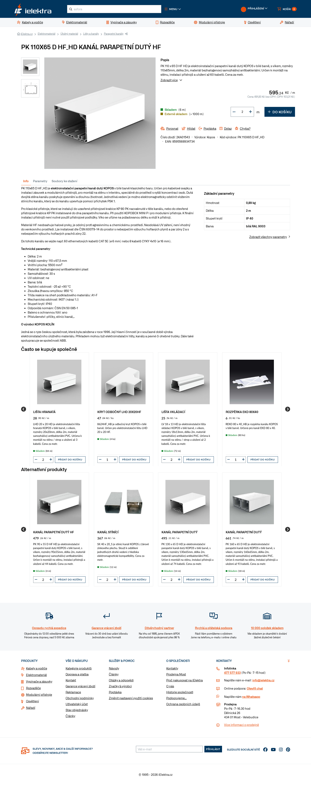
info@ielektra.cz (263, 680)
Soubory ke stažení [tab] (64, 181)
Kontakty (172, 668)
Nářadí (30, 707)
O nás (170, 686)
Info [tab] (25, 181)
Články (70, 715)
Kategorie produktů (79, 668)
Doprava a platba (77, 674)
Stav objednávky (77, 710)
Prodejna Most (176, 674)
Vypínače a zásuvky (39, 681)
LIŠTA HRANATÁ (44, 411)
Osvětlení (32, 701)
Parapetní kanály (113, 33)
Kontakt (71, 680)
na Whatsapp (251, 696)
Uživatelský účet (77, 704)
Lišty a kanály (91, 33)
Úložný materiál (69, 33)
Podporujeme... (176, 698)
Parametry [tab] (40, 181)
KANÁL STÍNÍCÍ (107, 532)
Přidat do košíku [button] (70, 459)
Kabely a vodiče (36, 668)
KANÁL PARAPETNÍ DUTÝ (180, 532)
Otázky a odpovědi (121, 680)
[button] (173, 9)
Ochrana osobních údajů (183, 704)
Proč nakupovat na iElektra (184, 680)
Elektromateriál (46, 33)
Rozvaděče (33, 688)
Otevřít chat (255, 688)
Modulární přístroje (39, 694)
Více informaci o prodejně (241, 724)
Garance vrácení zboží (80, 686)
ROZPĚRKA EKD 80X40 (242, 411)
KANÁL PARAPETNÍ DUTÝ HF (53, 532)
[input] (43, 460)
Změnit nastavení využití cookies (131, 698)
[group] (59, 409)
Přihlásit (213, 749)
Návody (114, 668)
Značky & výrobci (120, 686)
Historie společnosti (179, 692)
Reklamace (73, 692)
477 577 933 (232, 672)
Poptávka (115, 692)
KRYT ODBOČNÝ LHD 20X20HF (119, 411)
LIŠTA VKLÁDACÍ (173, 411)
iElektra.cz (27, 34)
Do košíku (280, 111)
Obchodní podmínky (80, 698)
